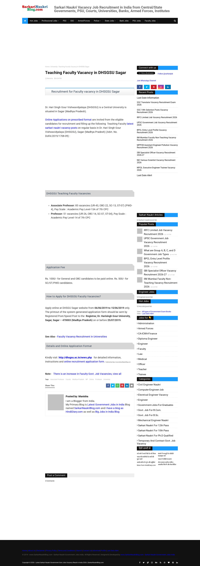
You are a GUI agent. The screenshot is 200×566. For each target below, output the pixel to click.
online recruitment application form (84, 361)
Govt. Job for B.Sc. (148, 415)
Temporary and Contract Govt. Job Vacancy (156, 442)
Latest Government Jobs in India (105, 404)
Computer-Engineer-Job (151, 389)
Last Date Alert (148, 314)
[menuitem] (25, 21)
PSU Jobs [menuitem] (137, 21)
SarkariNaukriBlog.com (87, 408)
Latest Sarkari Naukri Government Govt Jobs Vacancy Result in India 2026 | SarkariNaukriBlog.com (70, 562)
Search (79, 551)
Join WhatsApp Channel (146, 81)
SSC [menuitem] (72, 21)
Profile (103, 551)
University (54, 67)
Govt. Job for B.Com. (149, 410)
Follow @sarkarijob (165, 74)
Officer (141, 364)
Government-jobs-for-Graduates (155, 405)
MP (87, 379)
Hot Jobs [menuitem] (34, 21)
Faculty (68, 379)
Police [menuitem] (96, 21)
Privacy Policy (51, 551)
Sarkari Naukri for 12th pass (153, 425)
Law (140, 354)
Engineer (143, 343)
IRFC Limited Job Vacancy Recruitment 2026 (157, 117)
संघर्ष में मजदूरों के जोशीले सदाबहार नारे (166, 455)
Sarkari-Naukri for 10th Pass (153, 430)
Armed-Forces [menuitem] (84, 21)
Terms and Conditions (66, 551)
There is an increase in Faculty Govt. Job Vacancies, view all (87, 373)
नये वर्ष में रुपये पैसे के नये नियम (146, 454)
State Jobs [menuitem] (109, 21)
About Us (31, 551)
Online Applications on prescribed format (68, 119)
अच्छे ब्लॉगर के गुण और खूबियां (146, 462)
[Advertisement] (98, 44)
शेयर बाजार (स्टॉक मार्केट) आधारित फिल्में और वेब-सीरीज (167, 463)
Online (91, 379)
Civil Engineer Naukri (149, 384)
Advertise (96, 551)
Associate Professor (57, 379)
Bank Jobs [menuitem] (124, 21)
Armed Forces (145, 328)
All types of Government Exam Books (156, 312)
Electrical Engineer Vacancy (153, 394)
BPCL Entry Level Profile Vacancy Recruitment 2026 (152, 131)
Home (47, 67)
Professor (98, 379)
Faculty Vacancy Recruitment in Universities (82, 336)
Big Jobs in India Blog (107, 411)
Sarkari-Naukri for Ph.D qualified (155, 435)
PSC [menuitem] (64, 21)
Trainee (142, 374)
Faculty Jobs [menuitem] (150, 21)
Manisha (50, 78)
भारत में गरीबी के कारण (165, 459)
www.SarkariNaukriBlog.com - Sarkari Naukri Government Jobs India (148, 555)
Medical (142, 359)
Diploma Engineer (147, 338)
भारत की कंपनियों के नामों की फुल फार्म (145, 458)
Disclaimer (40, 551)
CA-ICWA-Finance (147, 333)
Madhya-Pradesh (78, 379)
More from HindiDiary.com (146, 465)
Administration (146, 323)
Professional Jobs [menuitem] (49, 21)
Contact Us (87, 551)
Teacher (142, 369)
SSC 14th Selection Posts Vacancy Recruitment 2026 (152, 111)
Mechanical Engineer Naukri (153, 420)
